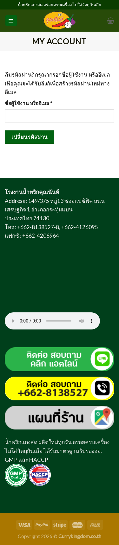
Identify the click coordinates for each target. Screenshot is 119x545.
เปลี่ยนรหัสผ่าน (29, 137)
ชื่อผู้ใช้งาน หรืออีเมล (37, 102)
